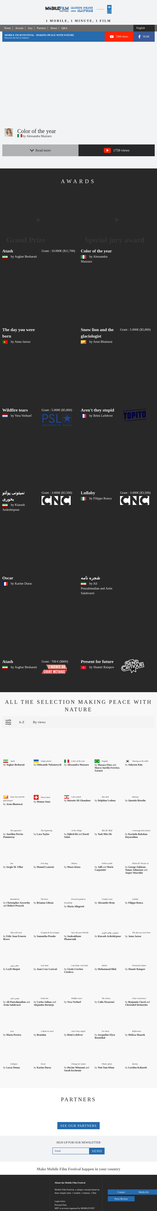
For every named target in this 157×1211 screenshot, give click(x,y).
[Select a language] (144, 28)
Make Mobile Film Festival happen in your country (78, 1163)
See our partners (78, 1119)
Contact (121, 1182)
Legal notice (60, 1195)
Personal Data (61, 1199)
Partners (41, 28)
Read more (40, 150)
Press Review (121, 1196)
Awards (19, 28)
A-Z (21, 717)
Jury (30, 28)
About (53, 28)
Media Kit (121, 1189)
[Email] (71, 1144)
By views (39, 717)
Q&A (64, 28)
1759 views (116, 150)
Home (7, 28)
